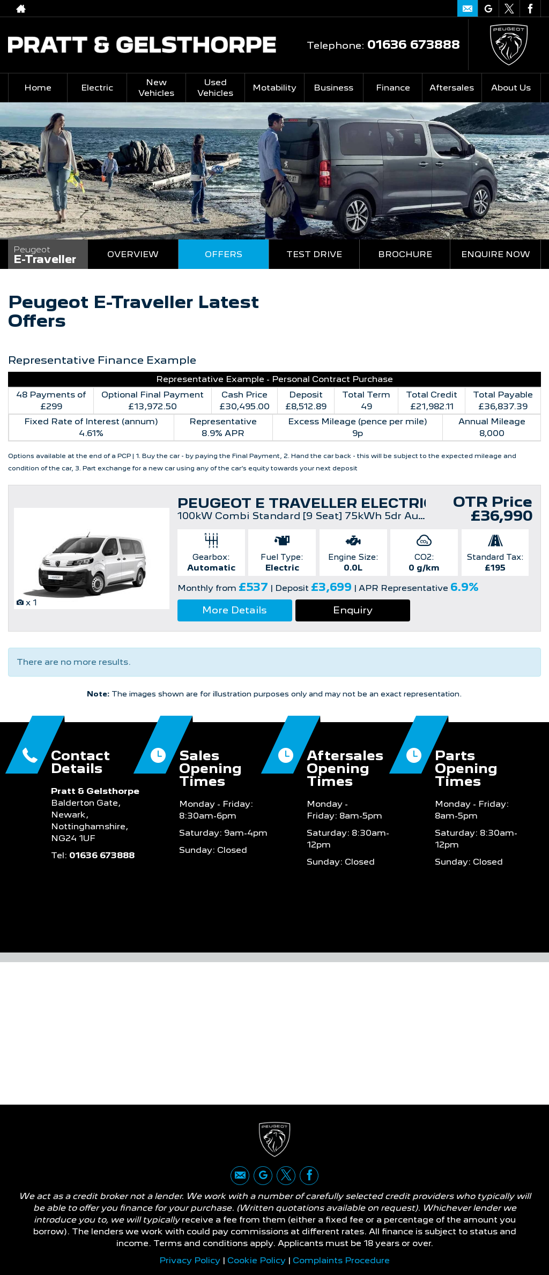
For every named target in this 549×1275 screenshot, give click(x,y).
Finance (393, 87)
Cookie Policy (256, 1260)
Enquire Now (495, 254)
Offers (223, 254)
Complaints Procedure (341, 1260)
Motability (274, 87)
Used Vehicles (215, 87)
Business (333, 87)
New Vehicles (156, 87)
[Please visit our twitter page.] (509, 8)
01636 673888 (400, 8)
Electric (97, 87)
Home (37, 87)
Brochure (405, 254)
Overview (133, 254)
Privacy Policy (189, 1260)
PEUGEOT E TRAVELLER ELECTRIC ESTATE (336, 503)
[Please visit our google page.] (488, 8)
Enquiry (353, 610)
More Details (234, 610)
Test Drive (314, 254)
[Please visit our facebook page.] (530, 8)
